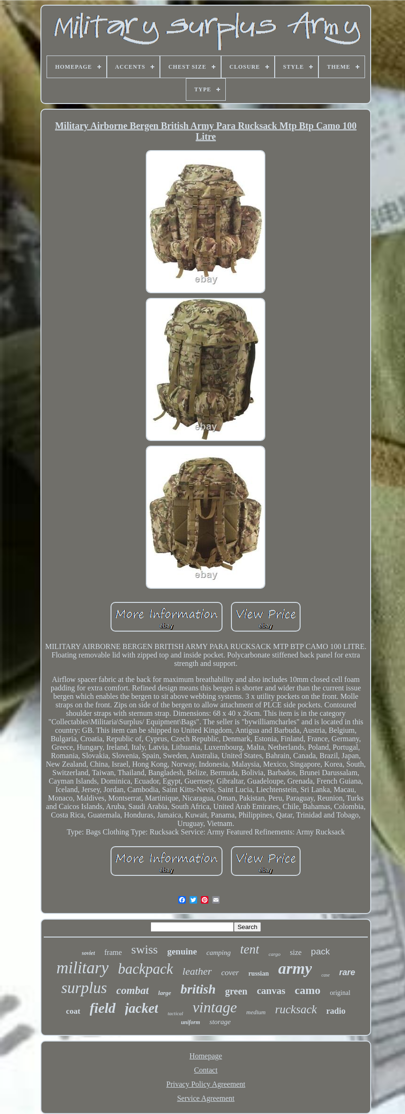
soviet (88, 953)
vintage (214, 1007)
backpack (145, 969)
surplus (84, 987)
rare (347, 972)
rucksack (296, 1009)
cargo (274, 954)
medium (256, 1012)
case (325, 975)
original (340, 992)
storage (219, 1022)
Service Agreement (205, 1098)
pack (320, 951)
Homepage (206, 1056)
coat (73, 1011)
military (82, 968)
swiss (144, 949)
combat (132, 990)
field (103, 1008)
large (164, 992)
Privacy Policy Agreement (206, 1084)
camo (308, 990)
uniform (190, 1022)
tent (249, 949)
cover (230, 972)
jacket (142, 1008)
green (236, 991)
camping (218, 952)
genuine (182, 951)
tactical (175, 1013)
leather (197, 971)
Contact (206, 1070)
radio (336, 1011)
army (295, 968)
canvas (271, 990)
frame (113, 952)
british (198, 989)
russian (258, 973)
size (296, 952)
